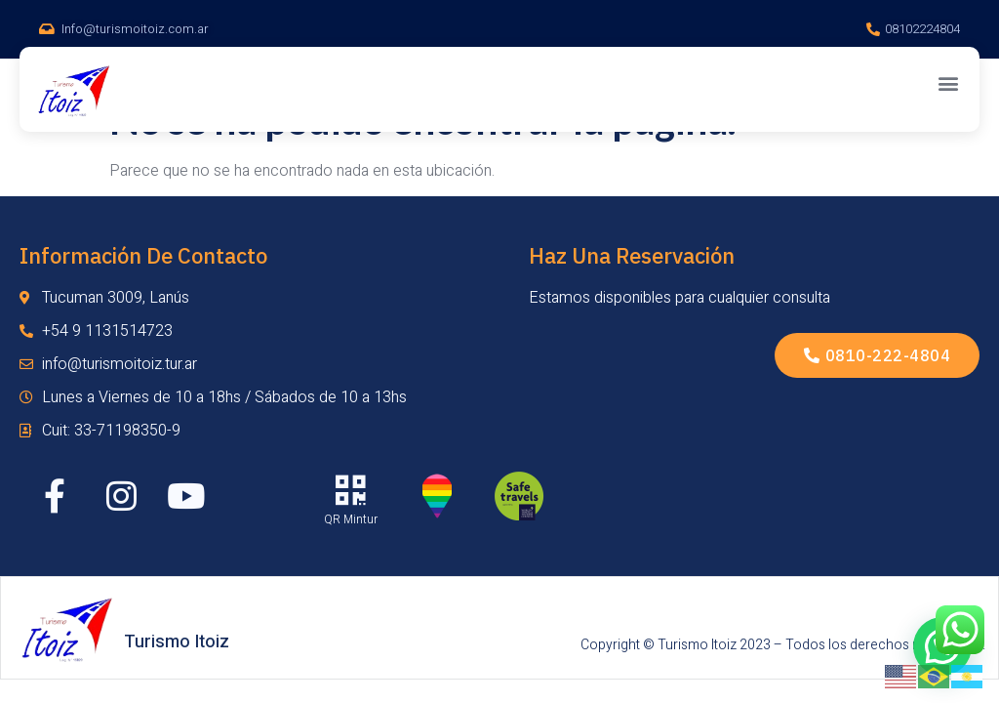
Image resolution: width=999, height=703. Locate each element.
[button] (949, 82)
